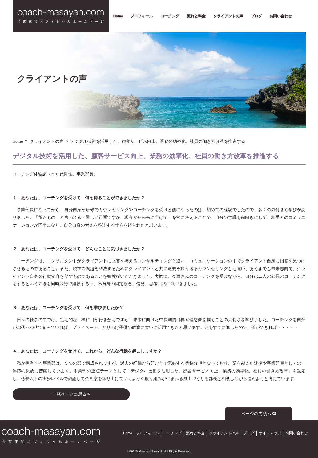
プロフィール (141, 16)
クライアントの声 (228, 16)
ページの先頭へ (258, 413)
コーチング (169, 16)
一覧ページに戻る (71, 394)
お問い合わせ (280, 16)
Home (118, 16)
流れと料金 (196, 16)
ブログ (256, 16)
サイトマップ (270, 433)
